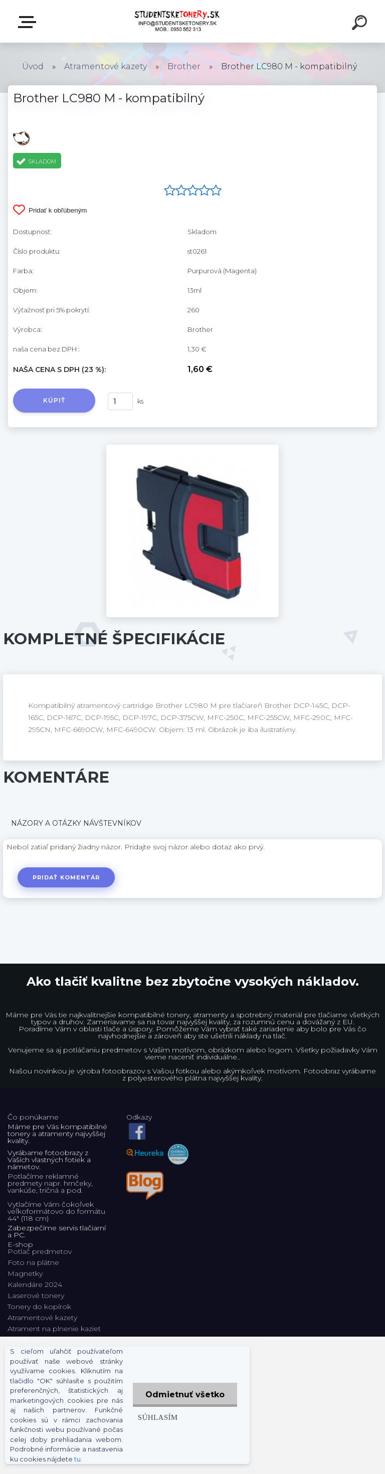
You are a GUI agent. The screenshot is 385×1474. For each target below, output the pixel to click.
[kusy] (120, 401)
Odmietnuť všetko (185, 1394)
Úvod (33, 66)
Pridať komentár (66, 877)
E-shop (29, 22)
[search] (361, 24)
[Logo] (178, 21)
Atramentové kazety (105, 66)
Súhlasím (158, 1417)
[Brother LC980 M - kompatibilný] (192, 448)
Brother (184, 66)
